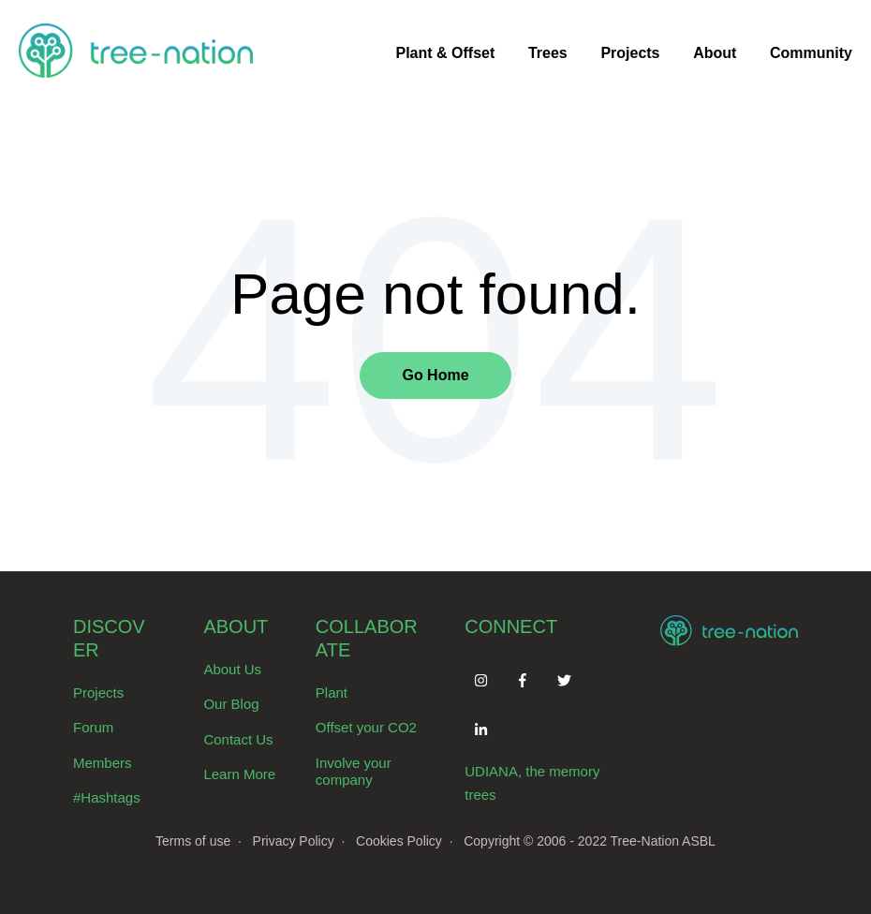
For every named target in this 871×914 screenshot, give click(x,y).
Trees (548, 53)
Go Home (435, 375)
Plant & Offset (445, 53)
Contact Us (238, 739)
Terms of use (192, 840)
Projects (629, 53)
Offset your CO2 (366, 727)
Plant (331, 692)
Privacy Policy (293, 840)
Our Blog (230, 704)
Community (811, 53)
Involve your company (353, 772)
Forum (93, 727)
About (714, 53)
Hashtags (110, 797)
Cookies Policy (399, 840)
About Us (232, 669)
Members (102, 763)
